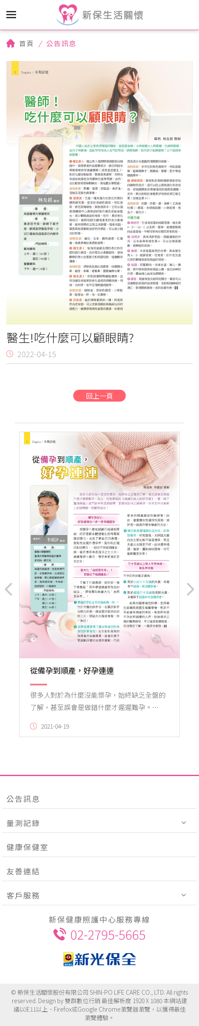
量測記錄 (23, 822)
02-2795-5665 (99, 934)
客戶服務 (23, 895)
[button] (8, 589)
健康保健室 (27, 846)
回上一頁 (99, 396)
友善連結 (23, 870)
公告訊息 (23, 798)
